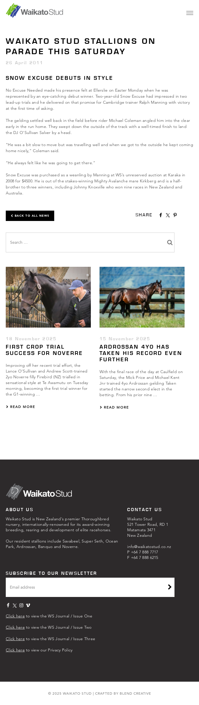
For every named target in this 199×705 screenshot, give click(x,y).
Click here (15, 616)
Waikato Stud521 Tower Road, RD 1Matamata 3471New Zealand (147, 527)
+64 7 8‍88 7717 (144, 552)
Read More (20, 407)
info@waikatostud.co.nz (149, 546)
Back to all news (30, 216)
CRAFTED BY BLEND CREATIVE (123, 693)
